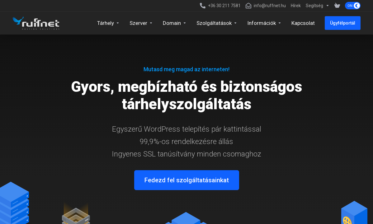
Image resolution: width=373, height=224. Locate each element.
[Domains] (174, 23)
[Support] (317, 5)
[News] (295, 5)
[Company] (264, 23)
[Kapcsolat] (303, 23)
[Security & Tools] (216, 23)
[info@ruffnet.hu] (265, 5)
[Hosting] (108, 23)
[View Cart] (337, 5)
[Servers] (141, 23)
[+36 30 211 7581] (220, 5)
